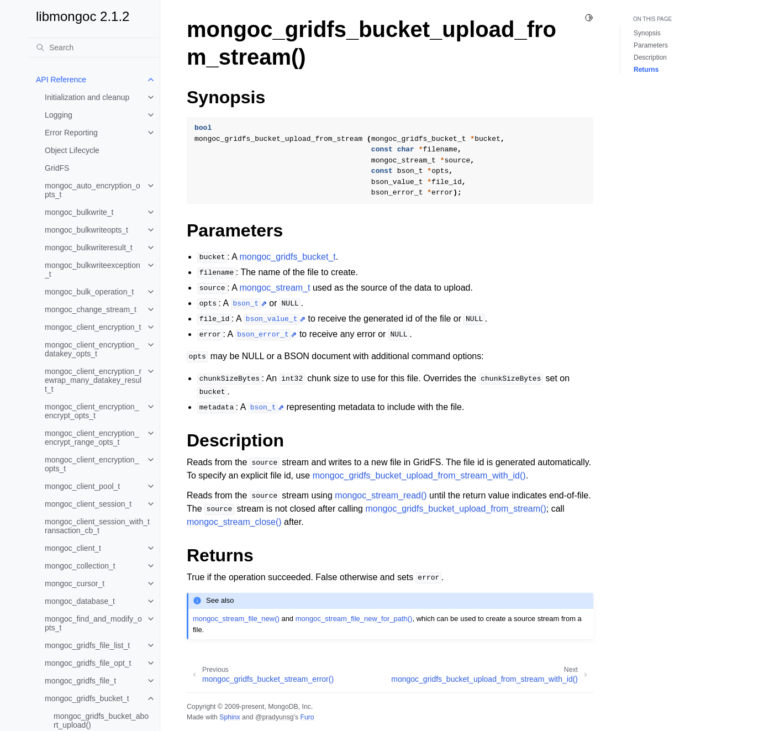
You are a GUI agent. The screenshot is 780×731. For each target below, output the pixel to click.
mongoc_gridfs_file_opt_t (88, 663)
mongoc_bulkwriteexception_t (92, 269)
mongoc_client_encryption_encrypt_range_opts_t (92, 437)
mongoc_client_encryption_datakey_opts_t (92, 349)
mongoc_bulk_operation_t (89, 291)
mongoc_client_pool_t (82, 486)
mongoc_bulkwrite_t (79, 212)
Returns (646, 69)
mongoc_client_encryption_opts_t (92, 464)
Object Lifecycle (72, 150)
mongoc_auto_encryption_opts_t (92, 190)
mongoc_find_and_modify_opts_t (93, 623)
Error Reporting (71, 132)
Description (650, 57)
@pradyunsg (274, 717)
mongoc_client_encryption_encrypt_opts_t (92, 411)
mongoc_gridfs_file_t (80, 680)
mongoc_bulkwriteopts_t (86, 229)
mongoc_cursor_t (74, 583)
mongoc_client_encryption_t (93, 327)
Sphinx (229, 717)
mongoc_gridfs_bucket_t (87, 698)
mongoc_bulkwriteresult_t (89, 247)
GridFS (57, 168)
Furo (307, 717)
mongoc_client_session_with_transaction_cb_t (97, 526)
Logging (58, 115)
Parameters (651, 45)
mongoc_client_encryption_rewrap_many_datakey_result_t (93, 380)
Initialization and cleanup (87, 97)
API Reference (61, 79)
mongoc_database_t (80, 601)
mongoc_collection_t (80, 565)
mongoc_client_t (73, 548)
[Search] (93, 47)
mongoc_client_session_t (88, 503)
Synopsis (647, 33)
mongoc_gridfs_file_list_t (87, 645)
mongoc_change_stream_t (90, 309)
